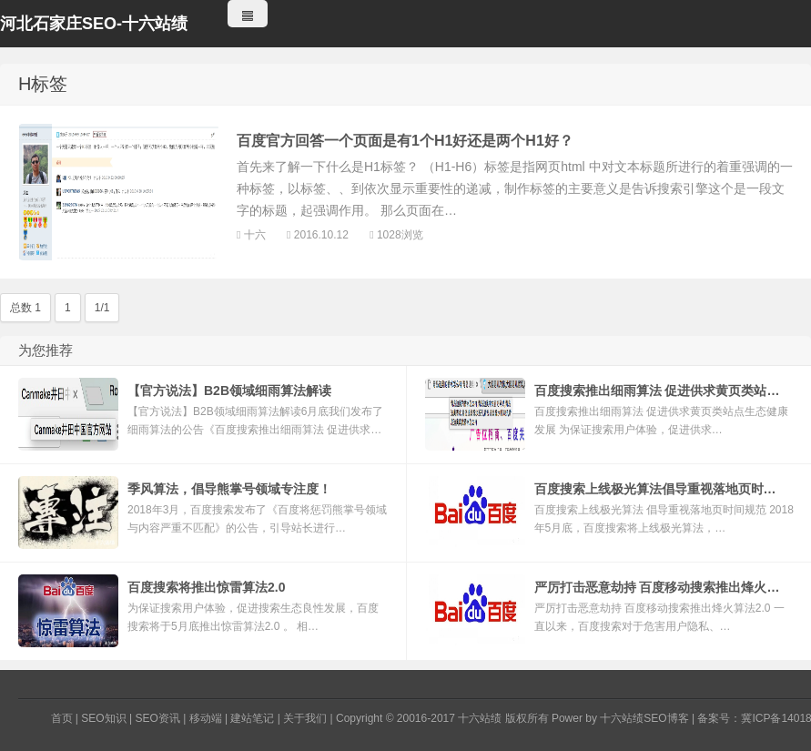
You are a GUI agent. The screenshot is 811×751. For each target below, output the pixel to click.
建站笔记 (252, 718)
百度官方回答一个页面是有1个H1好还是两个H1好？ (405, 140)
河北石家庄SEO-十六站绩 (94, 24)
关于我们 (305, 718)
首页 (62, 718)
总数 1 (25, 307)
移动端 (205, 718)
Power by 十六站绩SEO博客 (620, 718)
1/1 (102, 307)
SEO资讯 (157, 718)
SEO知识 (103, 718)
